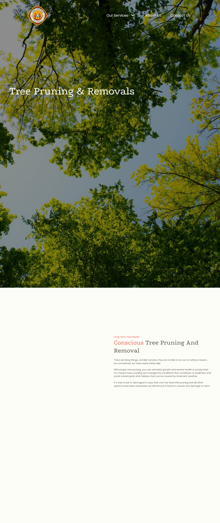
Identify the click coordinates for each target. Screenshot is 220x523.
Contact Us (180, 15)
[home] (37, 15)
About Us (153, 15)
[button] (121, 15)
